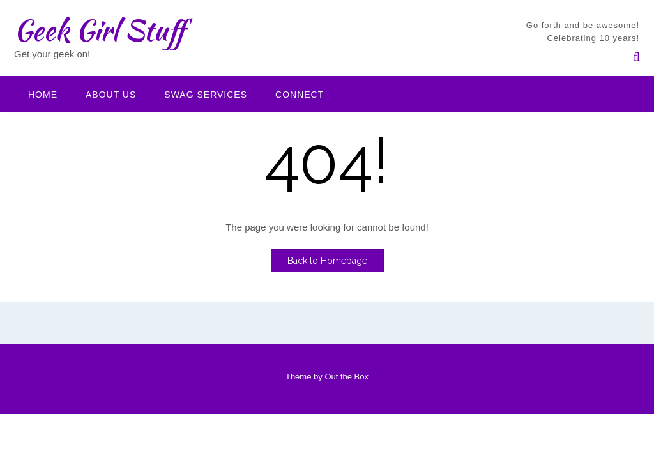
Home (42, 94)
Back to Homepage (327, 261)
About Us (111, 94)
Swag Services (205, 94)
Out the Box (346, 376)
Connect (299, 94)
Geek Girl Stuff (99, 30)
